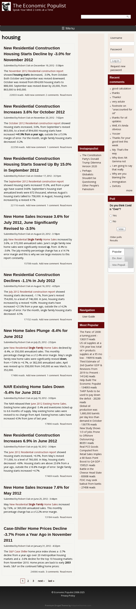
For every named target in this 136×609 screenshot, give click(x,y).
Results (114, 240)
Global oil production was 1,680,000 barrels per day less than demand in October (91, 413)
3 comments (52, 571)
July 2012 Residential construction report (32, 291)
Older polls (116, 237)
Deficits (116, 186)
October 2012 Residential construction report (35, 123)
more (129, 190)
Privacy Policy (68, 595)
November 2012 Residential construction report (36, 71)
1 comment (53, 147)
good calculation (121, 88)
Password (116, 49)
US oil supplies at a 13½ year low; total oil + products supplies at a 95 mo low (91, 350)
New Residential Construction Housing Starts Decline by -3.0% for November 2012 (37, 54)
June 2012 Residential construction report (32, 452)
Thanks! (116, 97)
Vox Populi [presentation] (118, 264)
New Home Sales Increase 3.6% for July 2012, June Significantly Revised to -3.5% (36, 222)
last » (51, 581)
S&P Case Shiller (18, 551)
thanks (116, 93)
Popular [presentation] (117, 251)
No (114, 221)
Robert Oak (24, 65)
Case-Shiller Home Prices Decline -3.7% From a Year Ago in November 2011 (38, 534)
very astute (118, 101)
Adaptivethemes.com (81, 605)
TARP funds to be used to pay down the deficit (90, 394)
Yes (115, 215)
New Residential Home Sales (32, 239)
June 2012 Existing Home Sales (48, 403)
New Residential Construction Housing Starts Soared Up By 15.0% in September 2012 (37, 164)
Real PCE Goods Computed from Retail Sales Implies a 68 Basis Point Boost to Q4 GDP (91, 454)
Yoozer (116, 133)
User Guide (88, 316)
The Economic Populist (39, 5)
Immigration (119, 181)
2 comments (52, 94)
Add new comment (35, 94)
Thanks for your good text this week (121, 141)
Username (116, 38)
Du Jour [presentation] (117, 258)
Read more (66, 94)
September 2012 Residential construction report (36, 181)
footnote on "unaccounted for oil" (122, 109)
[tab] (116, 251)
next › (41, 581)
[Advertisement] (94, 88)
